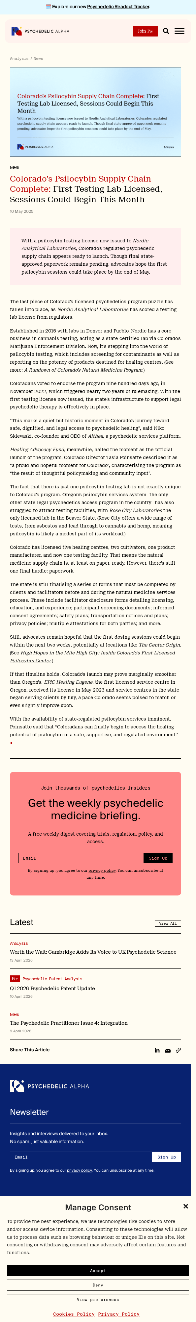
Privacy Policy (119, 1314)
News (38, 58)
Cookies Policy (74, 1314)
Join (145, 31)
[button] (185, 1206)
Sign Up (158, 858)
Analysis (19, 58)
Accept (98, 1270)
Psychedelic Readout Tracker (118, 7)
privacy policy (101, 870)
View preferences (98, 1299)
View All (168, 923)
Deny (98, 1285)
